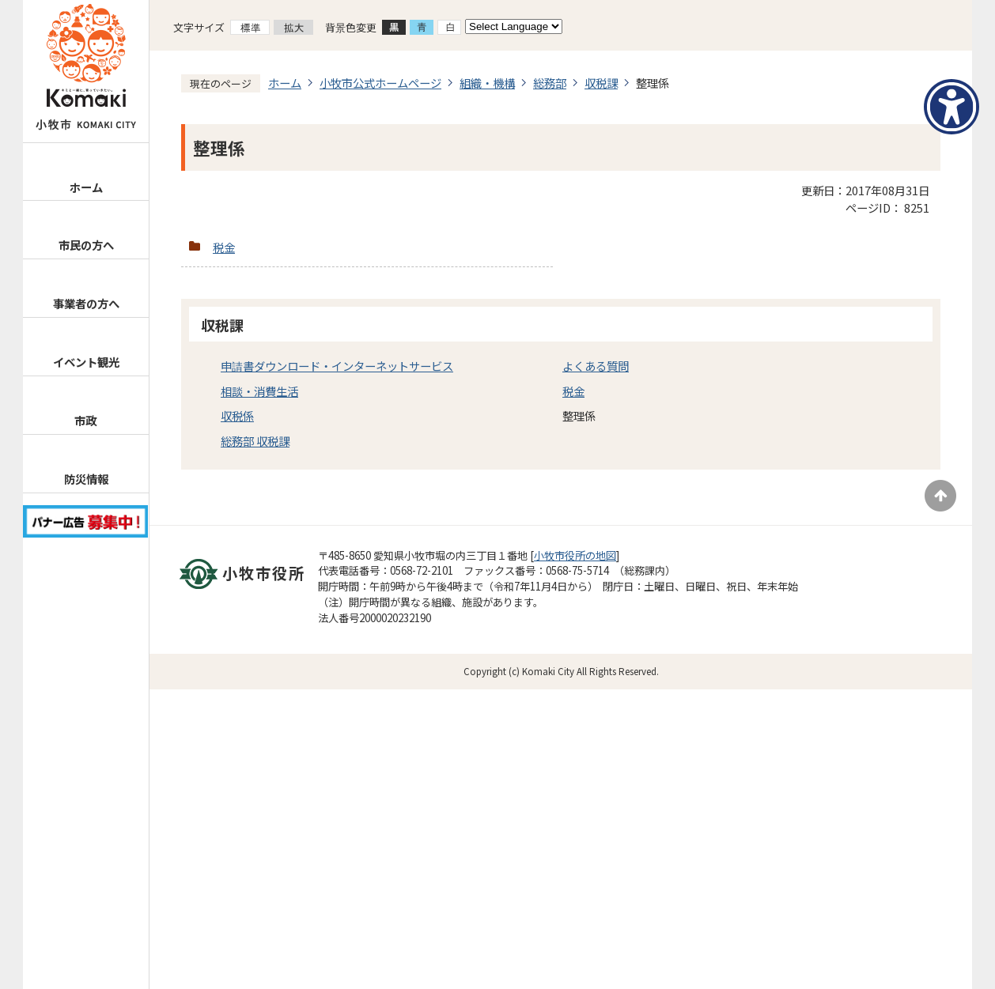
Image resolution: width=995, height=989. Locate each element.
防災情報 (86, 478)
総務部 (549, 82)
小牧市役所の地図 (575, 555)
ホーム (86, 187)
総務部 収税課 (255, 440)
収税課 (601, 82)
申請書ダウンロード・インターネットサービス (337, 365)
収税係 (237, 415)
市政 (85, 420)
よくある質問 (595, 365)
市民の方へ (86, 244)
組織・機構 (487, 82)
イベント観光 (86, 361)
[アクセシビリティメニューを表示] (951, 106)
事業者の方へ (86, 303)
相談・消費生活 (259, 391)
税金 (224, 247)
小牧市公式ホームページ (380, 82)
